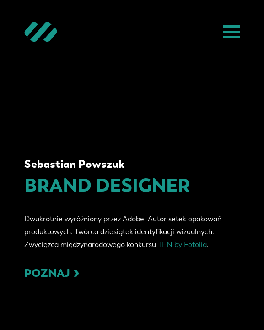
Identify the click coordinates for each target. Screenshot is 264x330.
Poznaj (51, 273)
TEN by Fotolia (182, 244)
